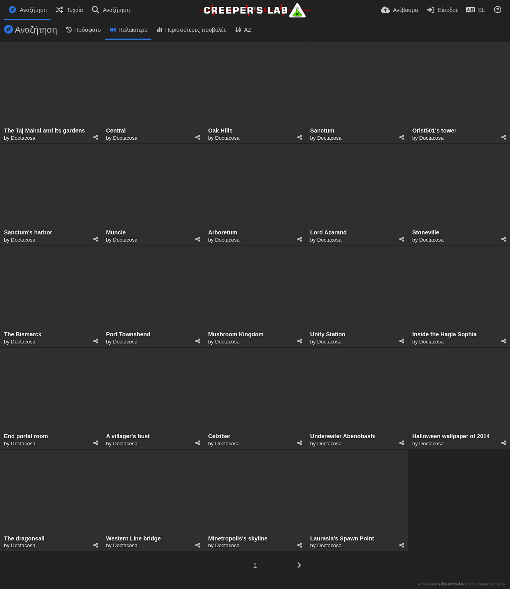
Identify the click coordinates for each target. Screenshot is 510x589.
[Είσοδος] (442, 10)
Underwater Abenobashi (343, 436)
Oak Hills (220, 131)
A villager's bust (127, 436)
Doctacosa (23, 138)
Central (116, 131)
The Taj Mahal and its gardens (44, 131)
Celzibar (219, 436)
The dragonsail (24, 539)
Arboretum (222, 233)
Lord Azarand (328, 233)
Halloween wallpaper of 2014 (451, 436)
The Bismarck (22, 334)
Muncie (116, 233)
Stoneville (425, 233)
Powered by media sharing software (462, 584)
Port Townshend (128, 334)
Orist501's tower (434, 131)
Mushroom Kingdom (235, 334)
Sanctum (322, 131)
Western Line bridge (133, 539)
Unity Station (327, 334)
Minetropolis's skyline (237, 539)
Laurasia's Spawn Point (342, 539)
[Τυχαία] (69, 10)
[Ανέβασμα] (399, 10)
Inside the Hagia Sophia (444, 334)
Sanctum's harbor (28, 233)
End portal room (26, 436)
